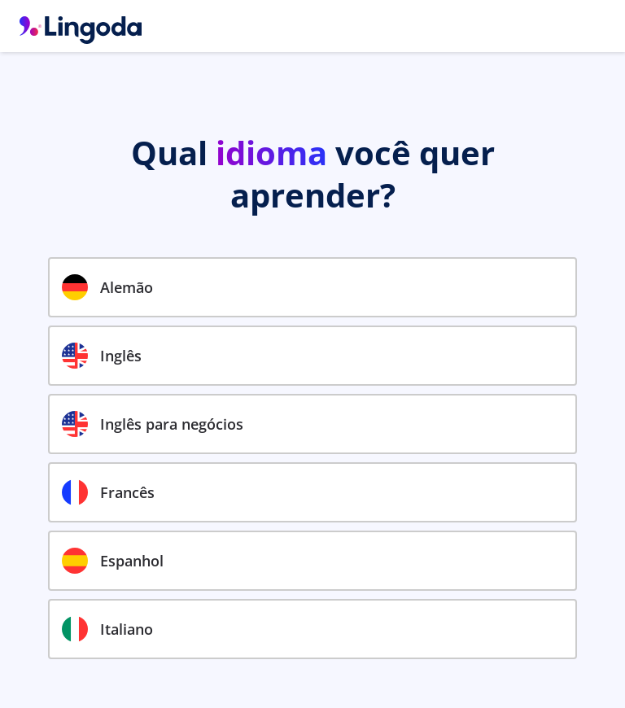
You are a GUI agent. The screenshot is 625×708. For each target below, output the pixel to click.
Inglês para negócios (152, 424)
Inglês (102, 356)
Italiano (107, 629)
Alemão (107, 287)
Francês (108, 492)
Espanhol (113, 561)
